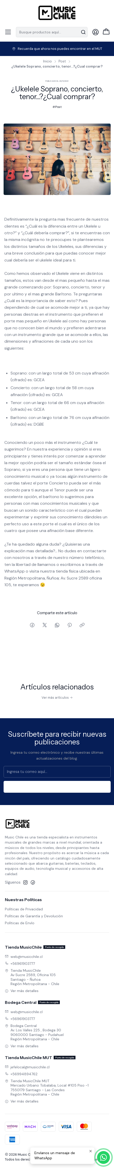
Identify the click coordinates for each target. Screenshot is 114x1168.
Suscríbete (57, 791)
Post (62, 61)
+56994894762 (21, 1074)
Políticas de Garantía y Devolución (34, 916)
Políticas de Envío (19, 923)
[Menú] (8, 32)
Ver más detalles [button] (22, 990)
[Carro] (106, 32)
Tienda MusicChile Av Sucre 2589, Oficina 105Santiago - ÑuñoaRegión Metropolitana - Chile (32, 977)
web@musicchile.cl (24, 956)
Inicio (47, 61)
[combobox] (52, 32)
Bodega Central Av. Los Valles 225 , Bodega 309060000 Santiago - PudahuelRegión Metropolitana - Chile (34, 1032)
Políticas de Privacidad (24, 909)
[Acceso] (95, 32)
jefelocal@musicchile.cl (27, 1067)
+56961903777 (20, 963)
